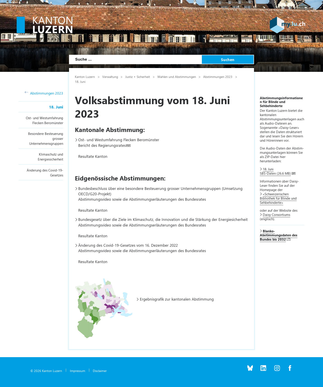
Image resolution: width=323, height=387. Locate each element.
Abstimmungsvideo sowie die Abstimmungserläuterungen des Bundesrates (142, 199)
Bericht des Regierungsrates (102, 145)
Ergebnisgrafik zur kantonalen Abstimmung (177, 299)
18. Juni (56, 106)
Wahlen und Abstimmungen (176, 77)
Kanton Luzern (85, 77)
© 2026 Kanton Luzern (46, 371)
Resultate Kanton (92, 156)
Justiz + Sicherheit (137, 77)
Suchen (227, 59)
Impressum (77, 371)
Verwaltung (110, 77)
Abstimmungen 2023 (44, 93)
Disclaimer (100, 371)
